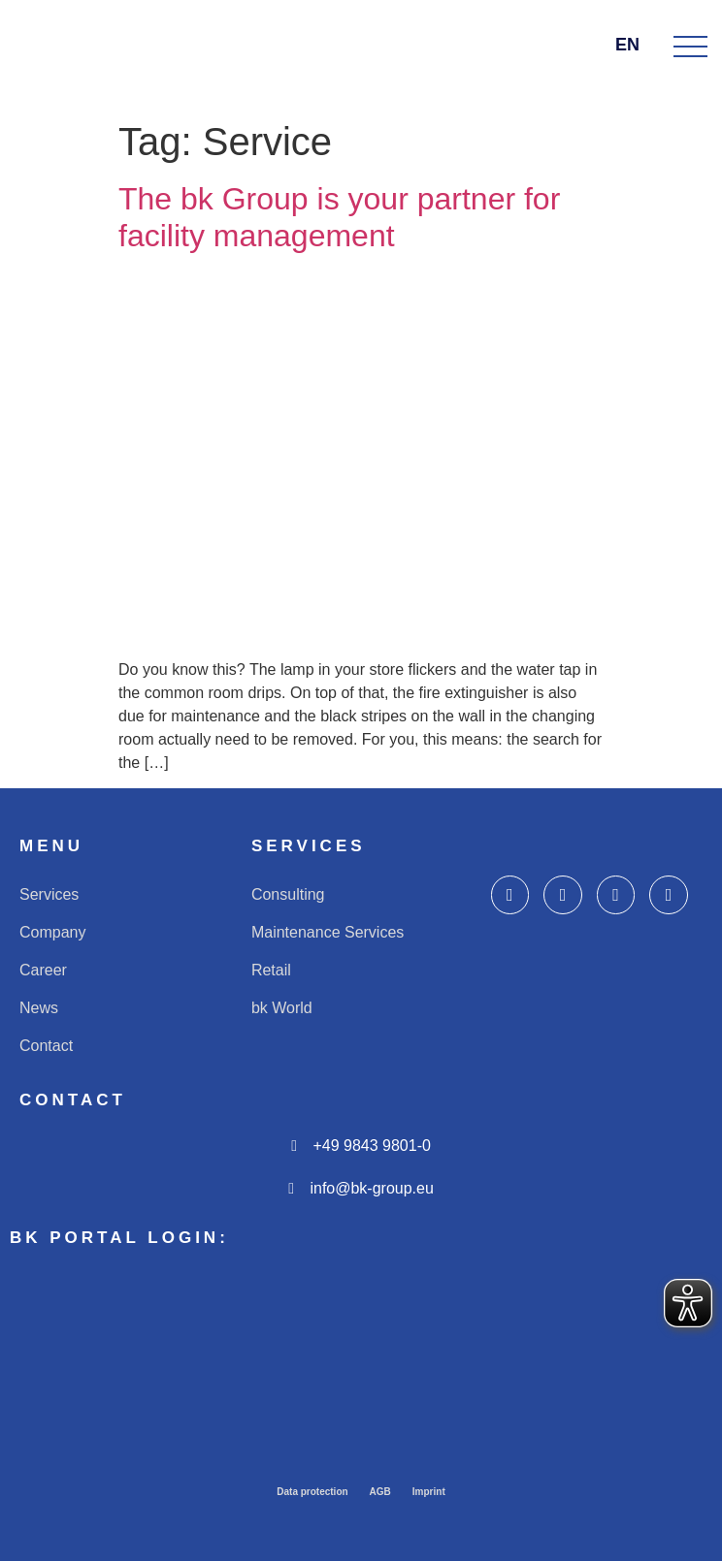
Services (49, 894)
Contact (46, 1045)
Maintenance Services (327, 932)
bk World (281, 1008)
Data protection (312, 1491)
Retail (271, 970)
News (38, 1008)
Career (43, 970)
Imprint (428, 1491)
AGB (380, 1491)
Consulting (288, 894)
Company (52, 932)
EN (635, 44)
